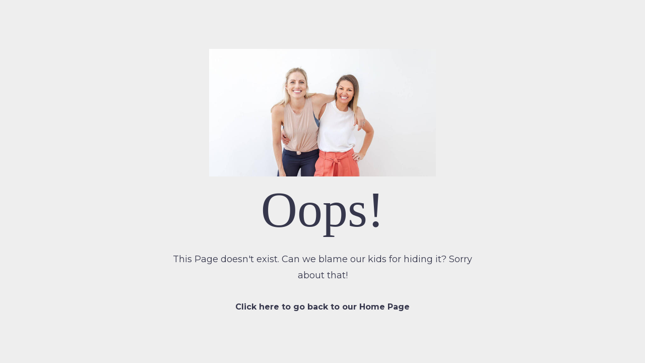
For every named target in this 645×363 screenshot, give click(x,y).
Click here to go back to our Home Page (322, 307)
